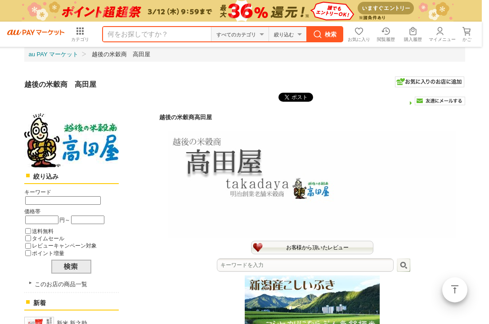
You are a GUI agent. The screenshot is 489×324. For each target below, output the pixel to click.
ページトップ (454, 289)
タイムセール (48, 238)
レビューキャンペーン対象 (64, 245)
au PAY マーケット (54, 54)
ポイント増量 (48, 253)
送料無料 (43, 231)
